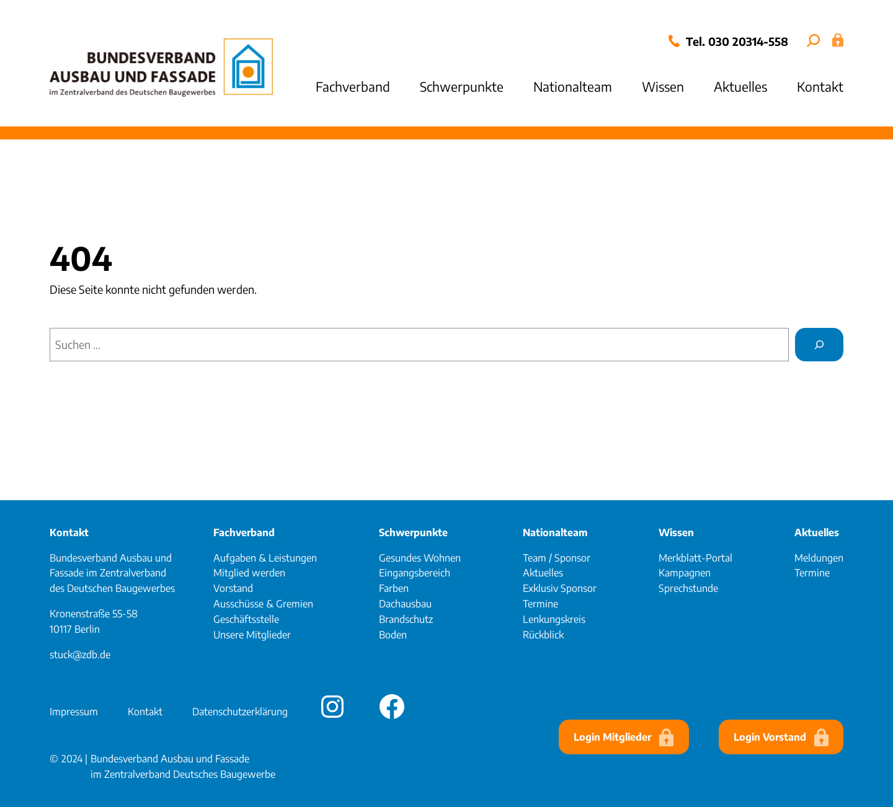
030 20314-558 (748, 41)
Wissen (676, 532)
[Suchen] (819, 344)
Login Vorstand (770, 737)
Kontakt (69, 532)
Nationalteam (555, 532)
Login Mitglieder (612, 737)
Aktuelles (816, 532)
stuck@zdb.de (80, 654)
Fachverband (244, 532)
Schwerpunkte (413, 532)
